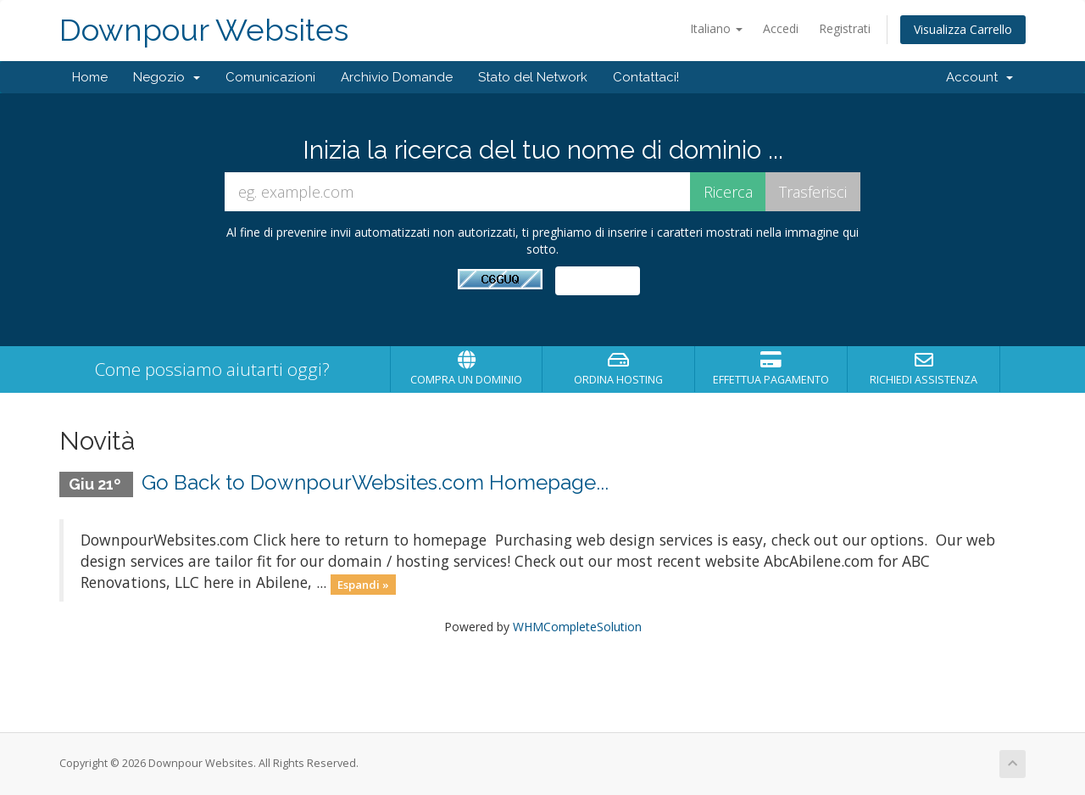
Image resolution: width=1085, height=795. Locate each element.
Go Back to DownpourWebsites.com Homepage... (375, 482)
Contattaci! (646, 77)
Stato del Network (532, 77)
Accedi (780, 28)
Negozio (166, 77)
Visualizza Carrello (963, 29)
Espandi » (363, 583)
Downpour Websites (203, 30)
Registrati (845, 28)
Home (90, 77)
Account (979, 77)
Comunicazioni (270, 77)
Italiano (716, 28)
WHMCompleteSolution (577, 627)
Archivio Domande (397, 77)
